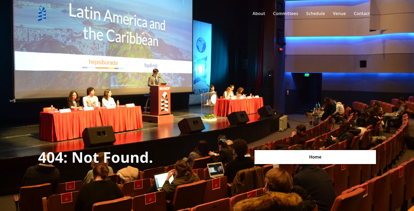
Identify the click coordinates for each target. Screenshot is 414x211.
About (258, 13)
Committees (285, 13)
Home (315, 157)
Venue (339, 13)
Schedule (315, 13)
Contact (362, 13)
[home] (42, 13)
